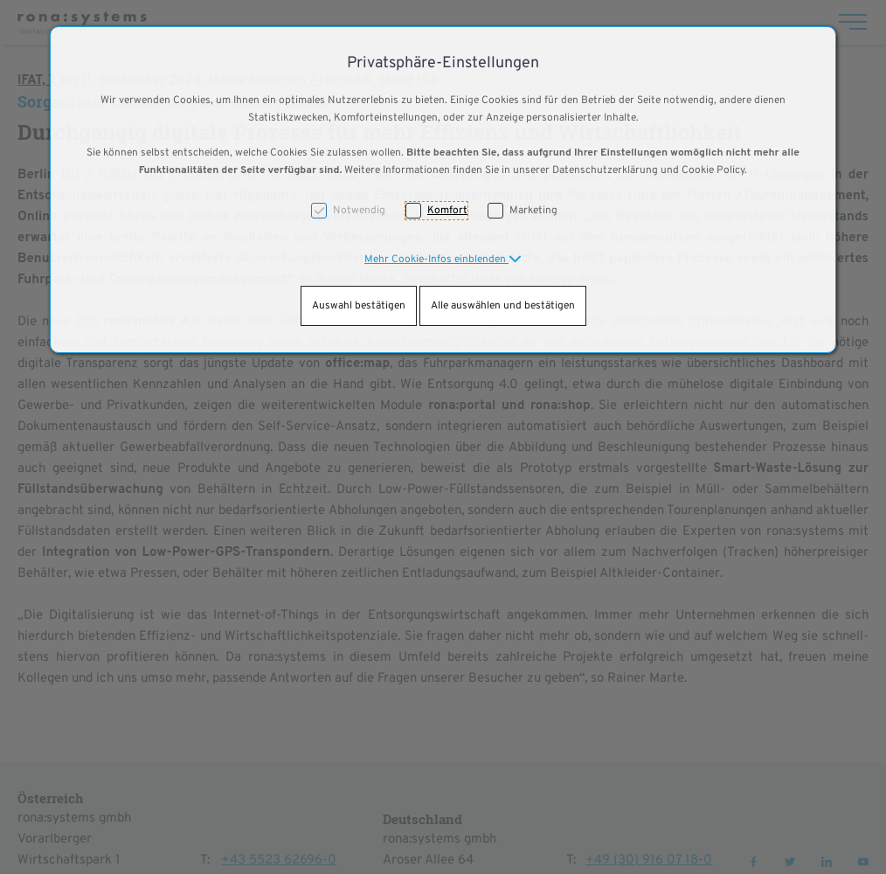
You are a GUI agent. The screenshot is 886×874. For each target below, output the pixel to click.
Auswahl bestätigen (358, 306)
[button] (443, 260)
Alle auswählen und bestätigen (503, 306)
